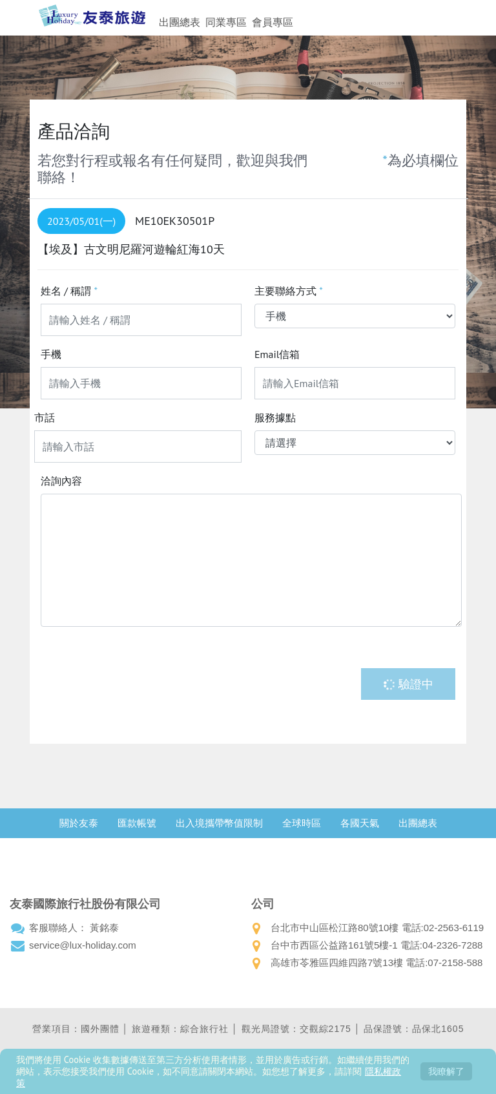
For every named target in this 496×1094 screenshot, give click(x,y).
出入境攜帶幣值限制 (219, 822)
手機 (51, 354)
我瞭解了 (446, 1071)
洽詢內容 (61, 480)
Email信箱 (277, 354)
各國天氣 (359, 822)
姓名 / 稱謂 (69, 290)
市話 (44, 417)
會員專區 (272, 22)
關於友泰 (78, 822)
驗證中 (408, 684)
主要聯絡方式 (288, 290)
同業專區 (226, 22)
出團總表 (179, 22)
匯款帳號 (137, 822)
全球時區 (301, 822)
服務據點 (275, 417)
